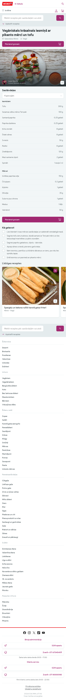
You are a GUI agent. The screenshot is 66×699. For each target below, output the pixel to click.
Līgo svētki (6, 560)
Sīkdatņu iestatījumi (33, 689)
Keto (4, 389)
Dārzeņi (5, 495)
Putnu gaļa (6, 488)
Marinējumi (6, 454)
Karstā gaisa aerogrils (11, 423)
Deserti (5, 347)
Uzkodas (5, 362)
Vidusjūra (6, 617)
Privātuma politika (33, 686)
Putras (5, 457)
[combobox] (22, 18)
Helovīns (6, 567)
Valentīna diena (8, 552)
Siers (4, 503)
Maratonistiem (8, 397)
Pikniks (5, 590)
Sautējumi (6, 431)
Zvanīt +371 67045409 (33, 652)
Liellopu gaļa (7, 484)
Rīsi (3, 507)
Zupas (4, 416)
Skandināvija (7, 609)
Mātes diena (7, 582)
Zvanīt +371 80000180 (33, 674)
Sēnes (4, 533)
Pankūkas (6, 450)
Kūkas (4, 435)
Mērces (5, 446)
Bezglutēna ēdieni (9, 385)
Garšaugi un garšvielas (11, 522)
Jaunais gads (7, 586)
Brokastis (6, 351)
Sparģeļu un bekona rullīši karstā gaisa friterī (25, 307)
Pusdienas (6, 355)
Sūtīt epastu (33, 645)
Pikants (5, 620)
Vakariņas (6, 359)
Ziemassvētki (7, 575)
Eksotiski (6, 613)
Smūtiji (5, 442)
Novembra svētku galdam (12, 571)
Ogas (4, 510)
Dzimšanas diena (9, 548)
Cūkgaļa (5, 480)
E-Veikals (19, 3)
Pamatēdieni (7, 427)
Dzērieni (5, 366)
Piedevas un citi (8, 514)
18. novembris (8, 579)
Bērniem (5, 400)
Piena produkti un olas (11, 518)
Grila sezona (7, 564)
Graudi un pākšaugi (10, 537)
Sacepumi (6, 461)
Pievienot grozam (33, 44)
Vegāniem (6, 378)
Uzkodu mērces (8, 469)
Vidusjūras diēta (9, 404)
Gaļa (4, 525)
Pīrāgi (4, 438)
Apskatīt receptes (10, 24)
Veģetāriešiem (8, 382)
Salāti (4, 420)
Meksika (5, 602)
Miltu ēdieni (7, 499)
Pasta (4, 465)
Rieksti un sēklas (9, 529)
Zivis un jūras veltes (10, 492)
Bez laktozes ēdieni (10, 393)
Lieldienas (6, 556)
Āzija (4, 605)
